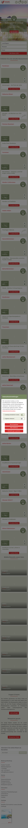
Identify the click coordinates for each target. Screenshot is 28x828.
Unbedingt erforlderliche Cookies (12, 414)
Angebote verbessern (9, 418)
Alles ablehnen (14, 427)
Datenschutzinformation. (9, 411)
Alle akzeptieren (14, 424)
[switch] (22, 419)
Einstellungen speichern (14, 431)
